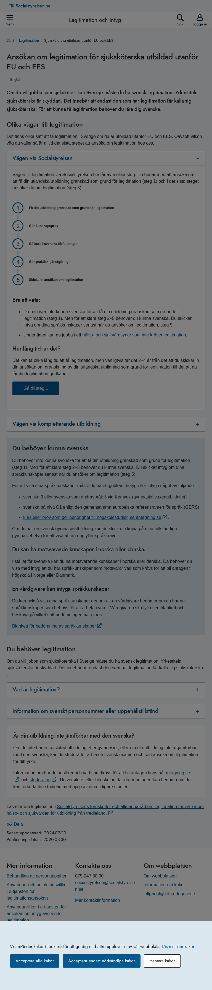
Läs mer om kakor (178, 946)
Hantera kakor (162, 961)
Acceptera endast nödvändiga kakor (101, 961)
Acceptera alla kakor (34, 961)
